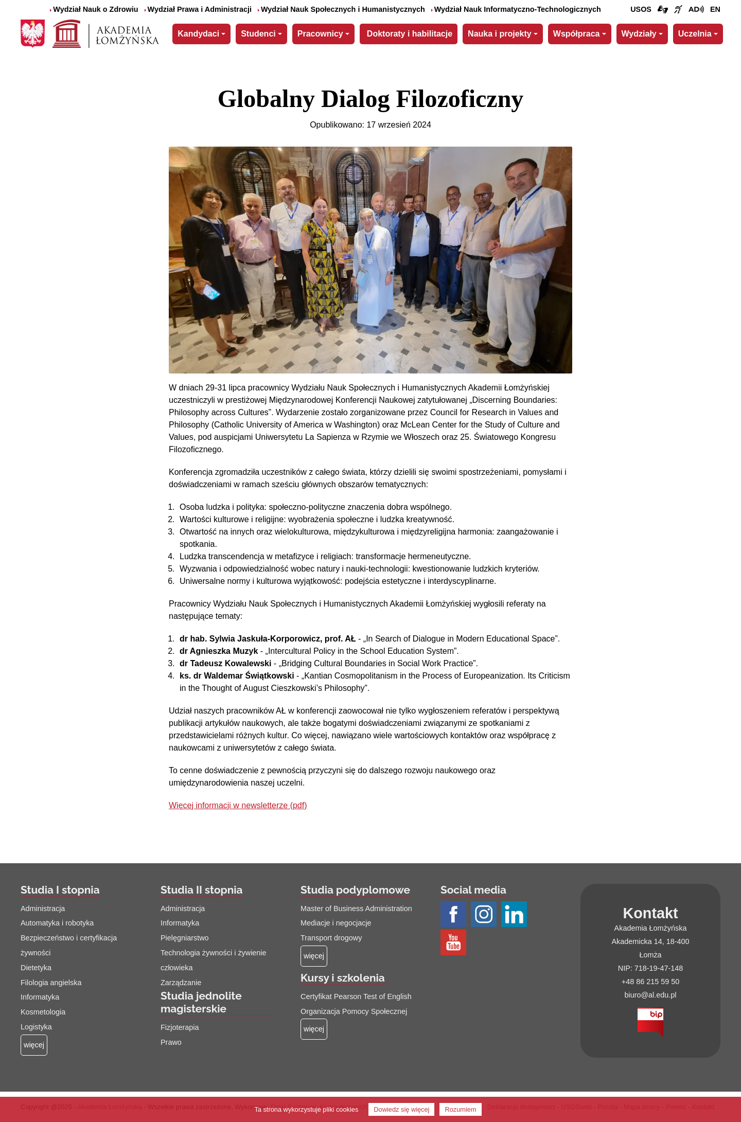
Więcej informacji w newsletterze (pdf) (238, 805)
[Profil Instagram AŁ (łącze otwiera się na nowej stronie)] (485, 915)
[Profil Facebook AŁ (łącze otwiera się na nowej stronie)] (454, 915)
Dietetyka (36, 968)
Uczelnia (695, 33)
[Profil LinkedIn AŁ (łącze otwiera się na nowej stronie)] (515, 915)
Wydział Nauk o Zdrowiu (94, 9)
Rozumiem (460, 1109)
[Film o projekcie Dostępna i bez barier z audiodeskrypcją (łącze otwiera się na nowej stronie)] (696, 9)
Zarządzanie (181, 982)
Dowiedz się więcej (401, 1109)
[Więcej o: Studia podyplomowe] (314, 956)
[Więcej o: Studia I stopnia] (34, 1045)
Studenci (258, 33)
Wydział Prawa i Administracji (198, 9)
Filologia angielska (51, 982)
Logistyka (36, 1027)
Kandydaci (198, 33)
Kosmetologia (43, 1012)
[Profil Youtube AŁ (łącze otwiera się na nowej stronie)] (454, 943)
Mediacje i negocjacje (336, 923)
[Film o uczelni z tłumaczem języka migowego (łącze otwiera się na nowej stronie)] (678, 9)
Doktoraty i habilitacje (409, 33)
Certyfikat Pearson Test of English (356, 996)
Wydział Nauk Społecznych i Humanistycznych (341, 9)
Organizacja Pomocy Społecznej (354, 1011)
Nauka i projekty (500, 33)
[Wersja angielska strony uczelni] (715, 9)
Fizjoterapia (180, 1027)
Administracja (43, 908)
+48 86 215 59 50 (650, 981)
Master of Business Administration (356, 908)
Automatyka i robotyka (57, 923)
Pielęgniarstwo (185, 938)
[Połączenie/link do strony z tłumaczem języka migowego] (663, 9)
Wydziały (639, 33)
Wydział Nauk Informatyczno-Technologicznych (516, 9)
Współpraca (576, 33)
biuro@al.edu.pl (650, 995)
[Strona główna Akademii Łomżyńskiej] (105, 32)
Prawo (171, 1042)
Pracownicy (320, 33)
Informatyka (40, 997)
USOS (640, 9)
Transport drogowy (331, 938)
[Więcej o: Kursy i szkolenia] (314, 1029)
